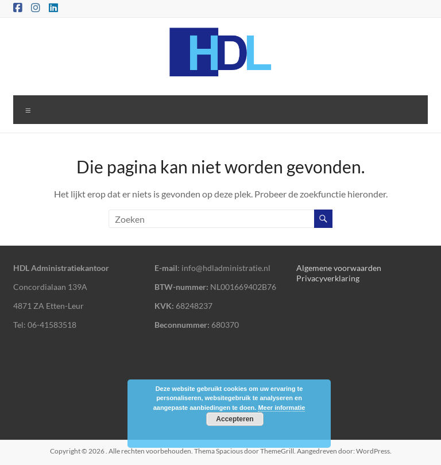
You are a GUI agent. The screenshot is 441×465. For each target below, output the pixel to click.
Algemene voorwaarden (338, 268)
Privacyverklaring (327, 278)
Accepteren (234, 419)
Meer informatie (281, 407)
